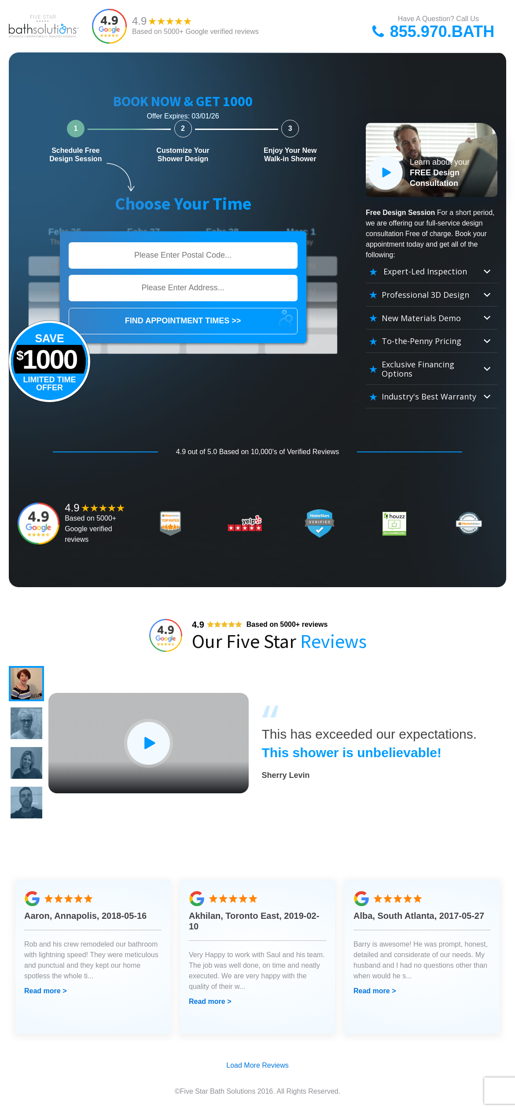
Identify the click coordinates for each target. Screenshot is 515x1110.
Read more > (45, 991)
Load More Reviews (257, 1065)
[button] (26, 683)
